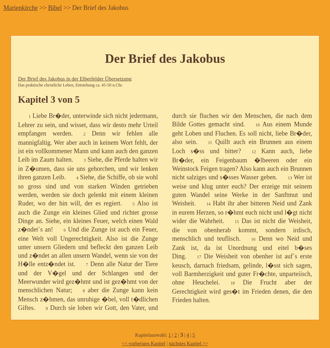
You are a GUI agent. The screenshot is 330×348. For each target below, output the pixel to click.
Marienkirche (21, 7)
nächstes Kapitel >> (188, 343)
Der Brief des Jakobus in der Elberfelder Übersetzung (75, 79)
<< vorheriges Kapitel (143, 343)
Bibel (55, 7)
